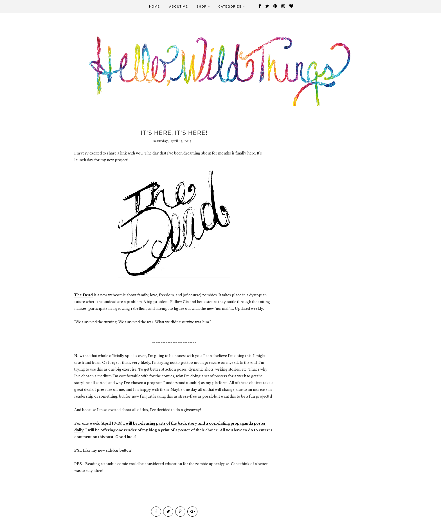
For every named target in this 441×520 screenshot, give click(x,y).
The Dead (83, 295)
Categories (231, 6)
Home (154, 6)
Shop (203, 6)
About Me (178, 6)
